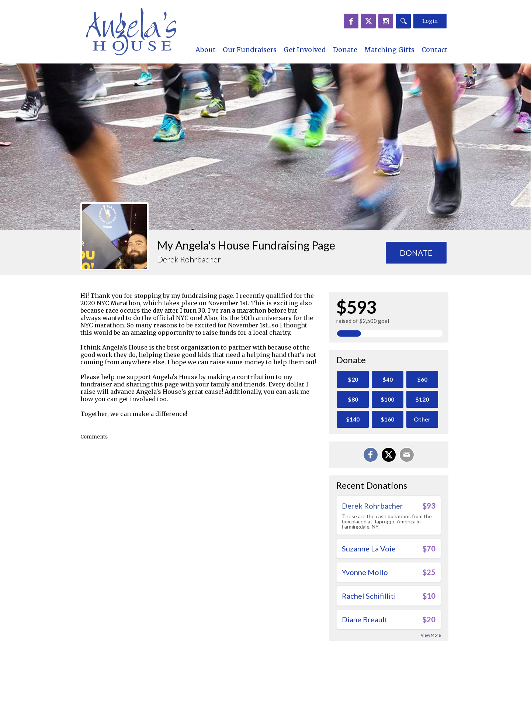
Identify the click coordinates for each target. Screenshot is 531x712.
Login (430, 21)
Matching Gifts (389, 49)
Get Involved (305, 49)
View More (431, 635)
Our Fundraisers (250, 49)
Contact (434, 49)
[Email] (406, 454)
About (205, 49)
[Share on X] (388, 454)
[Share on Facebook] (370, 454)
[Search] (403, 21)
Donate (345, 49)
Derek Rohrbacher (372, 505)
